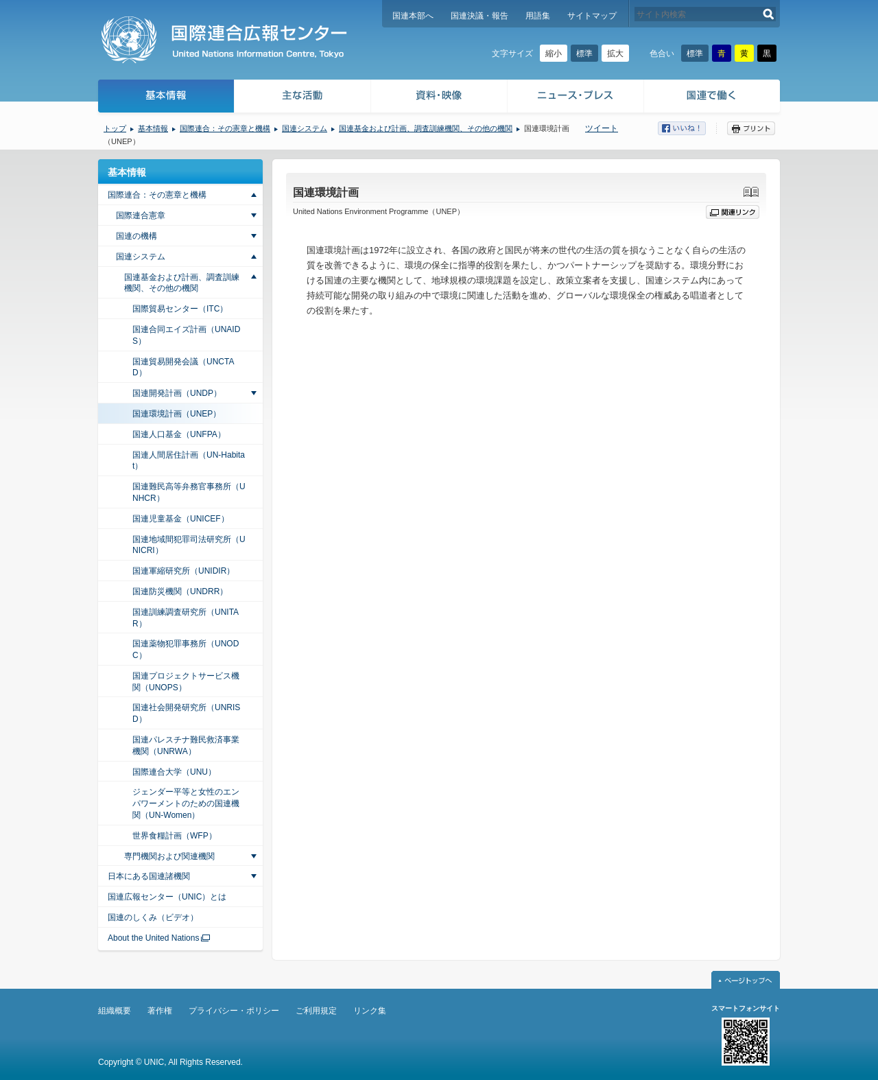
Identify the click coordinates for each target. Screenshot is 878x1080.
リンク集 (369, 1011)
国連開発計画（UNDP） (177, 393)
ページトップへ (745, 980)
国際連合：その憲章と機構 (225, 128)
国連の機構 (136, 236)
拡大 (615, 53)
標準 (584, 53)
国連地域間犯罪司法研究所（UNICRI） (189, 545)
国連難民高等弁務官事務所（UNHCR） (189, 492)
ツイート (601, 128)
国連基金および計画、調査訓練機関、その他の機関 (425, 128)
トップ (115, 128)
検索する (768, 14)
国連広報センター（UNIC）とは (167, 897)
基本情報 (165, 98)
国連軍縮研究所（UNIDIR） (183, 571)
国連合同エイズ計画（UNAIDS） (186, 335)
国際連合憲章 (140, 215)
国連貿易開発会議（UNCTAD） (183, 367)
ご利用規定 (316, 1011)
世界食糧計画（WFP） (174, 836)
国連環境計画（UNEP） (176, 414)
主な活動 (303, 98)
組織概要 (114, 1011)
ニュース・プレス (576, 98)
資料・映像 (439, 98)
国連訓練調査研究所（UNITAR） (185, 618)
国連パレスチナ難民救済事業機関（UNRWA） (185, 745)
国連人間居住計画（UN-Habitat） (188, 460)
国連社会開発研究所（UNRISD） (186, 713)
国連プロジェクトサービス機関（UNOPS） (185, 681)
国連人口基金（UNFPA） (179, 434)
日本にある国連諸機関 (149, 876)
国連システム (304, 128)
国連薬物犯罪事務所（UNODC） (185, 649)
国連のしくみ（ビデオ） (153, 917)
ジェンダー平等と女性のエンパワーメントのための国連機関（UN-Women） (185, 803)
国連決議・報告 (479, 16)
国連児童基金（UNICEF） (180, 519)
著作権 (159, 1011)
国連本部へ (413, 16)
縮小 (553, 53)
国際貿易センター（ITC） (180, 309)
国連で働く (713, 98)
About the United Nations (153, 938)
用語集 (537, 16)
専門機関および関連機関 (169, 856)
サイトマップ (592, 16)
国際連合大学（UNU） (174, 772)
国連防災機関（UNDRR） (180, 591)
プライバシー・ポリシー (234, 1011)
